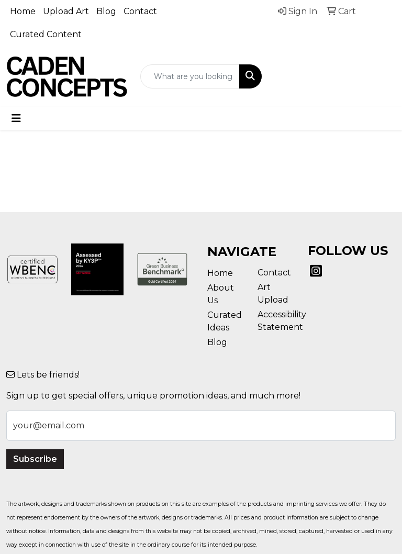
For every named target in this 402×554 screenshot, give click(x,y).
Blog (106, 11)
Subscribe (35, 459)
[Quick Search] (190, 76)
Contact (140, 11)
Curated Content (46, 34)
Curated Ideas (224, 321)
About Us (220, 294)
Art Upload (273, 293)
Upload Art (66, 11)
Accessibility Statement (276, 320)
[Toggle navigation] (16, 118)
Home (23, 11)
